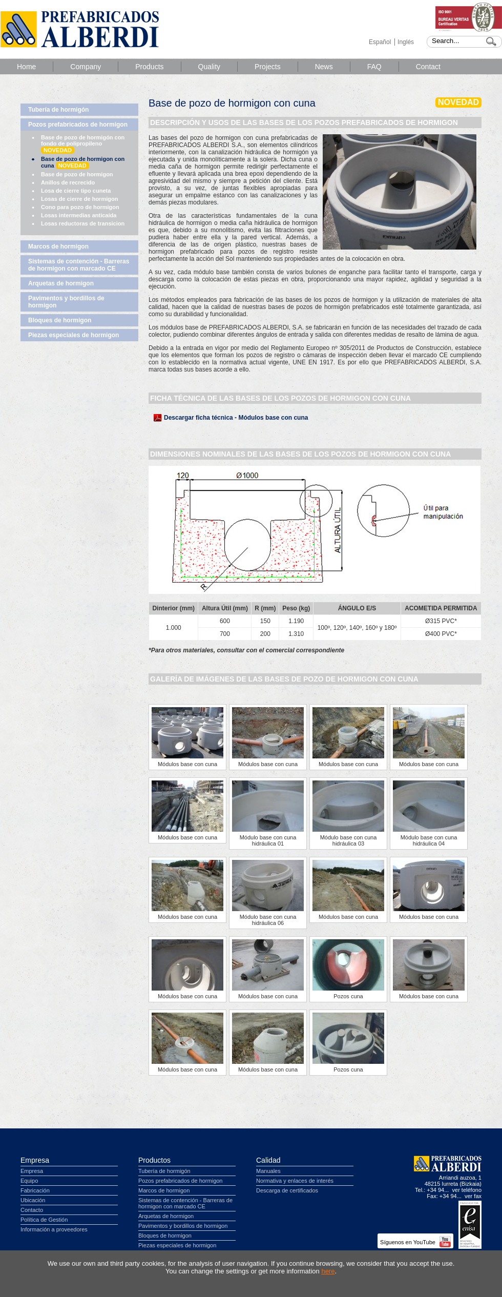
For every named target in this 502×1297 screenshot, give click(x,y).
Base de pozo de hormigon (77, 174)
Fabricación (35, 1190)
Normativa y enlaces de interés (294, 1181)
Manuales (268, 1171)
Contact (428, 67)
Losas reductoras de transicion (82, 223)
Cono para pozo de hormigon (80, 207)
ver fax (473, 1196)
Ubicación (32, 1200)
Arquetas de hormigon (61, 283)
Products (149, 67)
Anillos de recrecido (68, 182)
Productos (154, 1160)
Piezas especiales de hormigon (73, 335)
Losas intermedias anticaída (78, 215)
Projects (268, 67)
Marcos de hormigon (58, 246)
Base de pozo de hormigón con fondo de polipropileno (82, 144)
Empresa (34, 1160)
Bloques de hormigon (59, 320)
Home (26, 67)
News (324, 67)
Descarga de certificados (287, 1190)
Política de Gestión (44, 1220)
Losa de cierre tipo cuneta (76, 191)
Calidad (268, 1160)
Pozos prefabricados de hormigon (78, 124)
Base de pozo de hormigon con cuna (82, 162)
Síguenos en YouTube (415, 1242)
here (327, 1271)
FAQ (374, 67)
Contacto (31, 1210)
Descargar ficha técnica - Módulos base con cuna (236, 417)
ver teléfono (467, 1190)
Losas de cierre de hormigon (79, 199)
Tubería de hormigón (58, 109)
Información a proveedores (54, 1229)
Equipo (29, 1181)
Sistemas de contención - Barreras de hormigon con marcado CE (78, 265)
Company (85, 67)
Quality (209, 67)
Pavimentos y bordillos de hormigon (66, 302)
